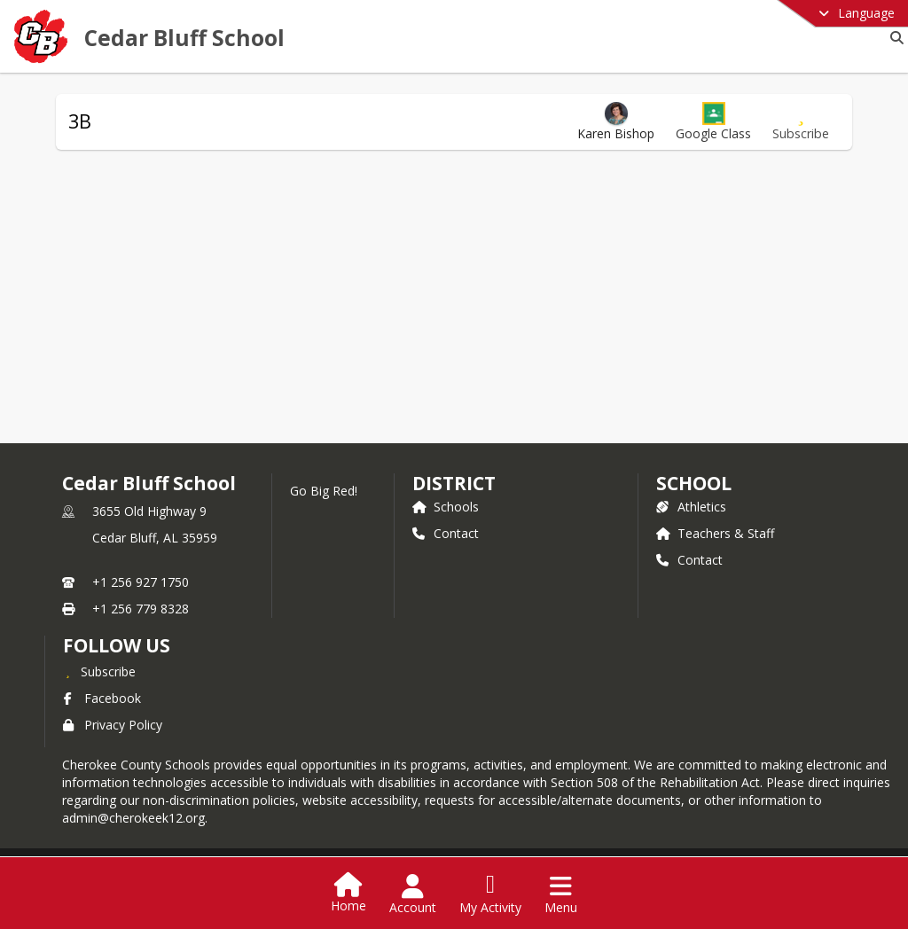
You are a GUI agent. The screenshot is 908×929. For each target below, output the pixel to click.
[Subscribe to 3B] (801, 122)
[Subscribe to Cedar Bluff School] (99, 671)
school (694, 483)
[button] (713, 122)
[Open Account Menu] (412, 894)
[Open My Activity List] (490, 894)
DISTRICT (454, 483)
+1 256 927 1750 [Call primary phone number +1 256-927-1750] (140, 582)
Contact (445, 533)
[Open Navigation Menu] (560, 894)
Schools (445, 506)
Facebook (102, 698)
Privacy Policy (112, 724)
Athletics (691, 506)
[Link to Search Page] (893, 37)
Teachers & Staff (715, 533)
